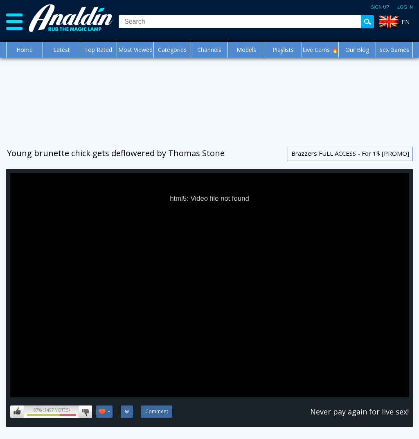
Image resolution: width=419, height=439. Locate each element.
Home (24, 50)
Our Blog (357, 50)
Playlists (283, 50)
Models (246, 50)
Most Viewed (135, 50)
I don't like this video (85, 411)
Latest (61, 50)
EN (405, 22)
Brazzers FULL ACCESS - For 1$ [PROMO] (350, 153)
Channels (209, 50)
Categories (172, 50)
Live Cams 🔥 (320, 50)
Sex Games (394, 50)
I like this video (17, 411)
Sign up (380, 7)
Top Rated (98, 50)
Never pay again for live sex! (359, 412)
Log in (405, 7)
